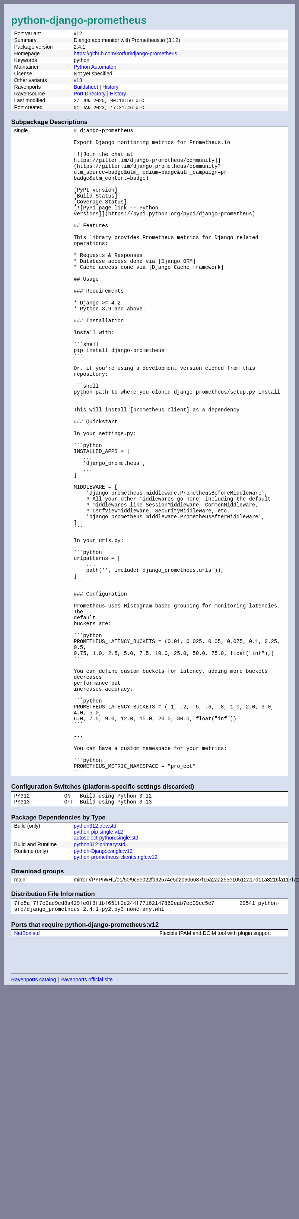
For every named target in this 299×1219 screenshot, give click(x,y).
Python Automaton (95, 67)
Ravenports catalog (33, 1105)
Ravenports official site (86, 1105)
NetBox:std (26, 1059)
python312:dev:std (95, 949)
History (110, 87)
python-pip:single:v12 (98, 955)
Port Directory (90, 94)
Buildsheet (86, 87)
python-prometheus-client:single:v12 (116, 980)
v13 (78, 80)
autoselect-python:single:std (106, 961)
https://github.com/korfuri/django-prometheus (125, 53)
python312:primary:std (99, 968)
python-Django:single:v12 (103, 974)
